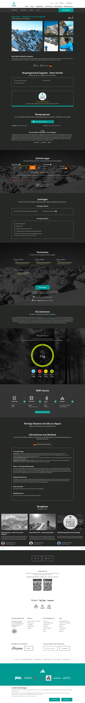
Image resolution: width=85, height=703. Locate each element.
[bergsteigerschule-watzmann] (49, 608)
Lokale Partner (46, 624)
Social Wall (45, 626)
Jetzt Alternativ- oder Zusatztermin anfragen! (42, 296)
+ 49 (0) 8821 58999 (17, 622)
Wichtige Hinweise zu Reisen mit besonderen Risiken (25, 180)
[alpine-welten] (36, 608)
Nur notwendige (54, 699)
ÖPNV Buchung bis (42, 412)
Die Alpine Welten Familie (48, 622)
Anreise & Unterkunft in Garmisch (33, 621)
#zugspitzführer (39, 6)
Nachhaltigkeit (30, 624)
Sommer (27, 6)
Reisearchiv (61, 631)
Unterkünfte (61, 629)
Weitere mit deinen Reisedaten (42, 300)
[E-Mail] (50, 648)
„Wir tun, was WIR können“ (48, 317)
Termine (37, 10)
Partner (44, 631)
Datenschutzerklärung (32, 696)
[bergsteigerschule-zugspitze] (42, 608)
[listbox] (42, 121)
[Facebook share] (37, 558)
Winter (32, 6)
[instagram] (34, 601)
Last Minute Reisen (62, 628)
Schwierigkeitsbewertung (64, 621)
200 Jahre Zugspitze (47, 628)
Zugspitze (29, 628)
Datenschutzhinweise (57, 659)
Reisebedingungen (43, 482)
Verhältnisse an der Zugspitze (64, 622)
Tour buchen (42, 287)
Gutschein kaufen (30, 626)
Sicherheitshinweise (66, 659)
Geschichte (45, 621)
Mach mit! (29, 648)
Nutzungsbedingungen (47, 659)
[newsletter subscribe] (64, 648)
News (44, 629)
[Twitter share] (47, 558)
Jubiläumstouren (62, 624)
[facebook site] (50, 601)
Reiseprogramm (14, 10)
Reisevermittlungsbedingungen (27, 659)
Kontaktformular (30, 622)
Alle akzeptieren (67, 699)
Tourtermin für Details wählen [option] (40, 121)
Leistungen (31, 10)
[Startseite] (14, 4)
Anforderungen (23, 10)
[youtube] (42, 601)
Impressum (17, 659)
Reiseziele (61, 626)
